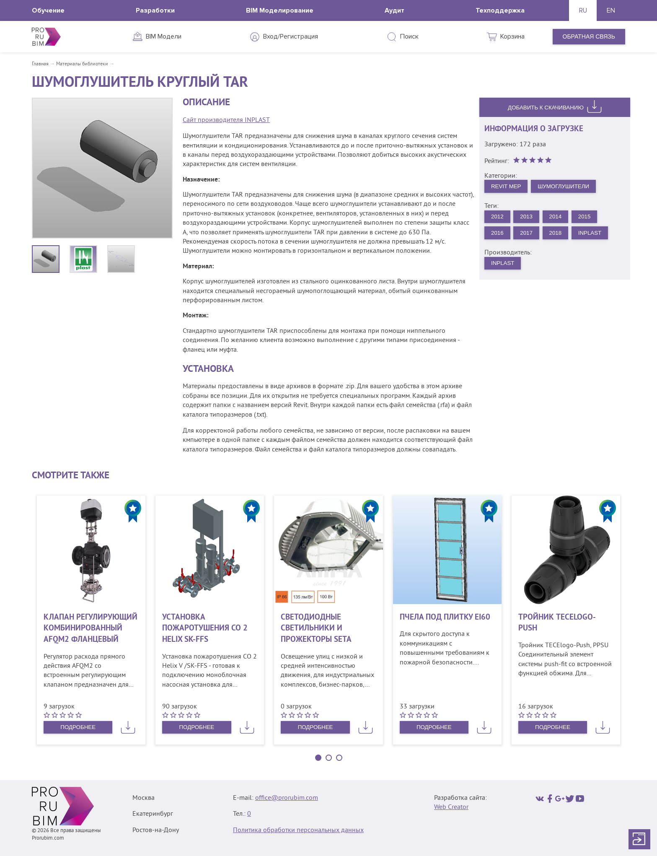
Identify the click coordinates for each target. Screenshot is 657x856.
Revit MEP (507, 187)
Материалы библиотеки (82, 64)
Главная (40, 64)
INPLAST (595, 235)
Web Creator (451, 807)
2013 (528, 218)
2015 (589, 218)
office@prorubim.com (286, 798)
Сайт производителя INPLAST (226, 120)
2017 (528, 235)
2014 (558, 218)
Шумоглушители (568, 187)
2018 (558, 235)
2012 (497, 218)
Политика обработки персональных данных (298, 830)
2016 (497, 235)
